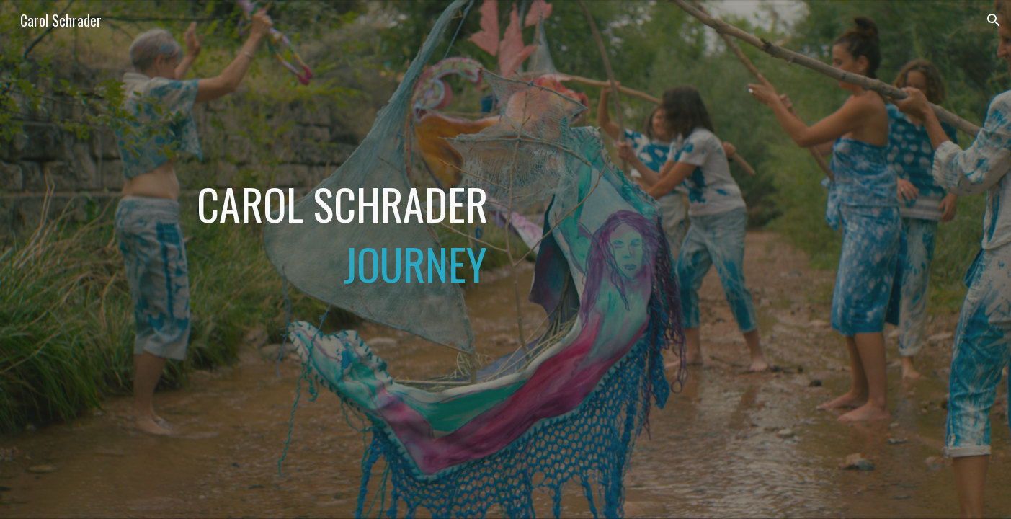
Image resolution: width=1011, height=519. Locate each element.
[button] (993, 20)
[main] (327, 259)
